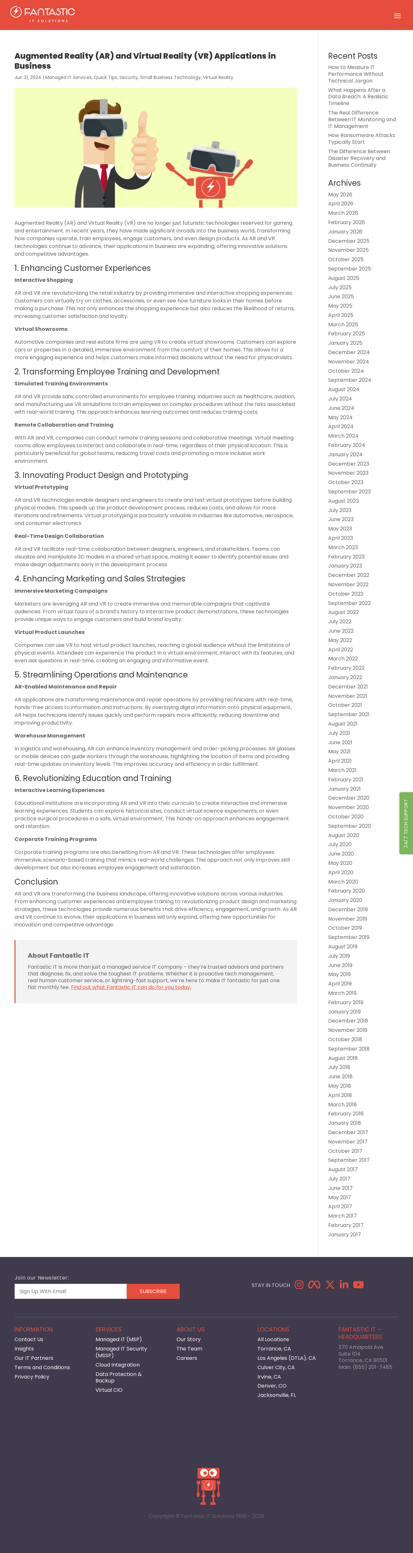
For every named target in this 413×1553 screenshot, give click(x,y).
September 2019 (348, 937)
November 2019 (347, 919)
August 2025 (343, 278)
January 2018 (344, 1123)
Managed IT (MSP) (119, 1339)
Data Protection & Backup (119, 1377)
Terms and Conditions (42, 1367)
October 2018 (345, 1039)
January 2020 (345, 900)
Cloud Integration (118, 1365)
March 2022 (343, 658)
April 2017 (340, 1206)
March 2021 (342, 770)
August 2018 (343, 1058)
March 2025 (343, 324)
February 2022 (346, 668)
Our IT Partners (34, 1358)
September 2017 (349, 1160)
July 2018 (339, 1067)
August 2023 (343, 501)
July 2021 (339, 733)
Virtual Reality (218, 77)
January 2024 (345, 454)
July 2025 (340, 287)
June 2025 (341, 296)
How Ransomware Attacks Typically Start (361, 139)
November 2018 (348, 1030)
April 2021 (340, 761)
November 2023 (348, 473)
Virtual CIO (109, 1390)
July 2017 (339, 1178)
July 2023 (339, 510)
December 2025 (348, 241)
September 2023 (349, 491)
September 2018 (349, 1049)
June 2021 (340, 742)
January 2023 (345, 565)
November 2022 (348, 584)
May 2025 (340, 306)
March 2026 (343, 213)
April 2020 (340, 872)
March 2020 (343, 881)
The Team (189, 1348)
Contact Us (29, 1339)
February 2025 (346, 333)
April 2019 (340, 983)
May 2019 (339, 974)
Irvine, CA (269, 1376)
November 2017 (348, 1141)
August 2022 (343, 612)
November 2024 (348, 361)
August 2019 (343, 946)
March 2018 (342, 1104)
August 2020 (343, 835)
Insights (24, 1348)
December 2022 (348, 575)
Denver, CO (272, 1386)
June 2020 (341, 853)
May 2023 (340, 528)
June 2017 (340, 1188)
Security (128, 77)
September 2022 (349, 603)
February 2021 (345, 779)
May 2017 (339, 1197)
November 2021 (347, 696)
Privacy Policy (32, 1376)
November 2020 (348, 807)
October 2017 (345, 1151)
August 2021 (343, 723)
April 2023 (340, 538)
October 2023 (345, 482)
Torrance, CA (274, 1348)
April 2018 (340, 1095)
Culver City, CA (276, 1367)
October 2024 (346, 371)
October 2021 (345, 705)
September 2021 (348, 714)
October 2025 (346, 259)
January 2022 (345, 677)
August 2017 (343, 1169)
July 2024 (340, 398)
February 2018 (346, 1113)
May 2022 (340, 640)
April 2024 (341, 426)
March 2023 (343, 547)
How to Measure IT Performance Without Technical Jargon (356, 74)
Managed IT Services (68, 77)
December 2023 (348, 464)
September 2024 (349, 380)
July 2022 (339, 621)
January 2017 (344, 1234)
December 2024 (349, 352)
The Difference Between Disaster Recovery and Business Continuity (359, 158)
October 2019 (345, 928)
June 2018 (340, 1076)
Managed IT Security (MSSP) (121, 1352)
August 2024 (343, 389)
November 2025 (348, 250)
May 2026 (340, 194)
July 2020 (340, 844)
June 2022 (341, 631)
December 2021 (348, 686)
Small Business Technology (170, 77)
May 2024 (340, 417)
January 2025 (345, 343)
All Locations (273, 1339)
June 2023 (341, 519)
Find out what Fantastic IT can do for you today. (131, 987)
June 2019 (340, 965)
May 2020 (340, 863)
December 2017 (348, 1132)
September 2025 (349, 268)
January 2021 (344, 789)
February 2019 (345, 1002)
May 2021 (339, 751)
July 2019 (339, 956)
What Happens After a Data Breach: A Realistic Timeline (358, 96)
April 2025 (340, 315)
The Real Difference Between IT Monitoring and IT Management (362, 119)
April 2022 (340, 649)
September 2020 (349, 826)
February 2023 (346, 556)
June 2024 (341, 408)
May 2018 (339, 1086)
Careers (186, 1358)
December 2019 (348, 909)
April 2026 (340, 203)
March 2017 (342, 1216)
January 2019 (344, 1011)
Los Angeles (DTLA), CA (286, 1358)
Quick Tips (105, 77)
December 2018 (348, 1020)
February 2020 (346, 891)
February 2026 (346, 222)
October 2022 (345, 594)
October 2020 (346, 816)
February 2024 (346, 445)
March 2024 (343, 436)
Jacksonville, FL (276, 1395)
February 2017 (346, 1225)
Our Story (188, 1339)
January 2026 (345, 231)
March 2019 (342, 993)
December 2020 (348, 798)
